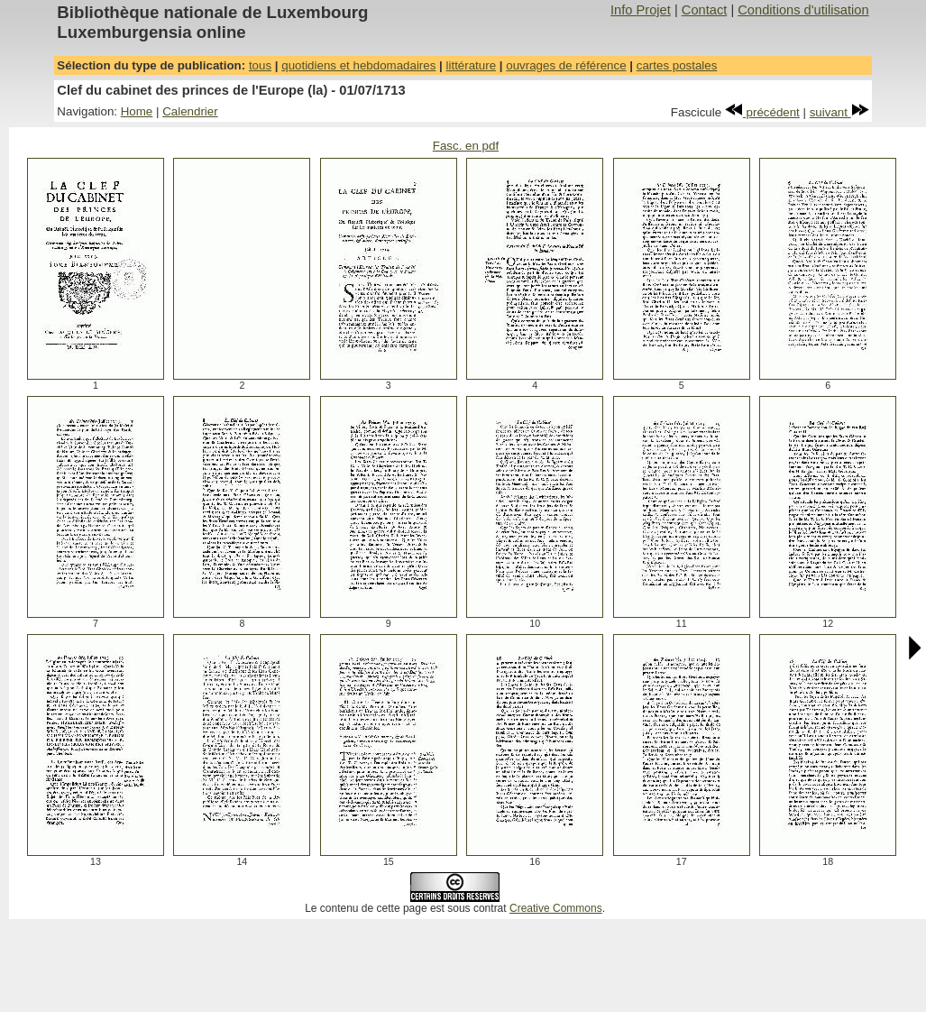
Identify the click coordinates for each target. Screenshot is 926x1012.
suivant (839, 112)
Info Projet (640, 10)
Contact (705, 10)
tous (260, 65)
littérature (471, 65)
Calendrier (190, 111)
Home (137, 111)
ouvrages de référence (566, 65)
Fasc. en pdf (466, 145)
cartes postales (677, 65)
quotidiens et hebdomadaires (358, 65)
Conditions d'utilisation (803, 10)
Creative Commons (555, 908)
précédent (762, 112)
